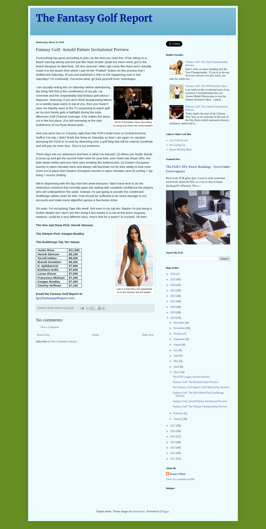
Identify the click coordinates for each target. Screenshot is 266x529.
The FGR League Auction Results (191, 376)
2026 (173, 274)
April (176, 366)
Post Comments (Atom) (64, 341)
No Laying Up (177, 145)
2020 (173, 307)
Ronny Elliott (178, 474)
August (177, 344)
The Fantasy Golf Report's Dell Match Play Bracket (201, 387)
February (178, 413)
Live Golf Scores (179, 140)
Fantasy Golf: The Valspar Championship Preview (200, 406)
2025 (173, 279)
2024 (173, 285)
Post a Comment (50, 327)
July (176, 350)
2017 (173, 425)
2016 (173, 431)
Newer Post (43, 334)
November (179, 328)
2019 (173, 312)
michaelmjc (139, 511)
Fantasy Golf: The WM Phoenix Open (206, 86)
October (178, 333)
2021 (173, 301)
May (176, 361)
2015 (173, 436)
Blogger (164, 511)
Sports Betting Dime (181, 149)
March (177, 372)
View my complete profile (180, 479)
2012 (173, 453)
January (178, 418)
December (179, 322)
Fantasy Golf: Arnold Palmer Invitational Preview (200, 401)
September (179, 339)
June (176, 355)
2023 (173, 290)
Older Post (148, 334)
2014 (173, 442)
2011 (173, 458)
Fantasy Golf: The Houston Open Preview (196, 382)
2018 (173, 317)
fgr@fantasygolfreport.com (55, 298)
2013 (173, 447)
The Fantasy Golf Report (94, 18)
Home (95, 334)
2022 (173, 295)
